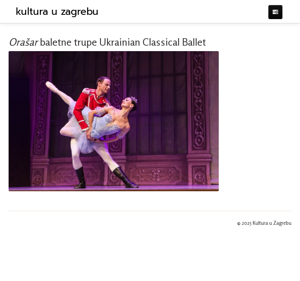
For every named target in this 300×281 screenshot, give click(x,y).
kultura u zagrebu (57, 11)
